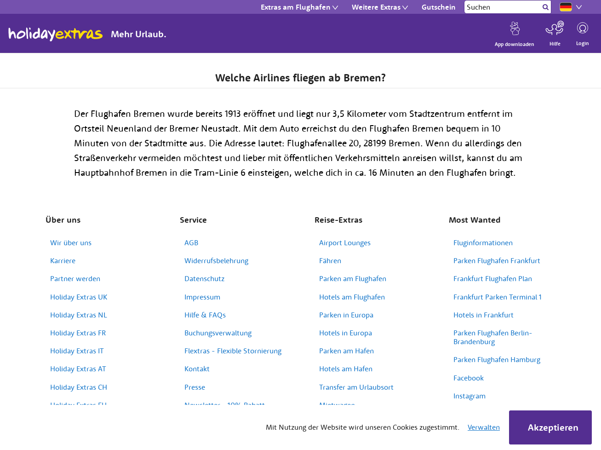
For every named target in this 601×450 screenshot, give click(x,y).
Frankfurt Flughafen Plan (492, 278)
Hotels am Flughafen (352, 296)
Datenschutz (204, 278)
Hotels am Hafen (345, 368)
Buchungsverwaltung (218, 332)
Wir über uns (71, 242)
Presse (194, 387)
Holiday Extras (55, 34)
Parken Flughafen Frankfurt (496, 260)
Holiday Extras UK (78, 296)
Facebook (468, 377)
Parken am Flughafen (352, 278)
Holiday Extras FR (78, 332)
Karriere (62, 260)
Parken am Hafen (346, 350)
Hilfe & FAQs (205, 314)
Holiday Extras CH (78, 387)
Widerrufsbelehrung (216, 260)
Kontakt (197, 368)
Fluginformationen (483, 242)
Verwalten (484, 427)
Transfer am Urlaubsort (356, 387)
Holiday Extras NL (78, 314)
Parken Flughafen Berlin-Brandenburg (492, 337)
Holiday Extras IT (77, 350)
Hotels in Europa (345, 332)
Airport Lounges (345, 242)
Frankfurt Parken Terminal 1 (497, 296)
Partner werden (75, 278)
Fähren (330, 260)
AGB (191, 242)
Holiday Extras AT (78, 368)
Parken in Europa (346, 314)
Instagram (469, 395)
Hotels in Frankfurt (483, 314)
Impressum (202, 296)
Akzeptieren (553, 427)
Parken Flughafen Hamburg (496, 359)
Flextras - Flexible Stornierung (232, 350)
